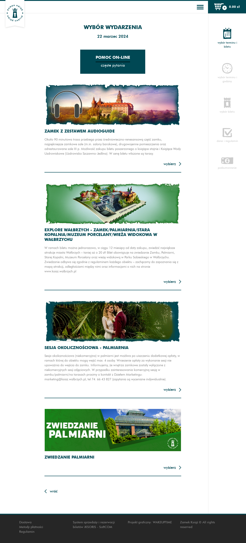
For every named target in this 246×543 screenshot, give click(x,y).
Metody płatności (31, 527)
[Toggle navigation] (200, 7)
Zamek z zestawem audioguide (79, 131)
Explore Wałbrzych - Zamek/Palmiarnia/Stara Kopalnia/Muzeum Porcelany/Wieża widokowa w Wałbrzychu (100, 234)
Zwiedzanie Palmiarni (69, 457)
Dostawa (25, 522)
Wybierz (170, 164)
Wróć (53, 491)
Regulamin (26, 532)
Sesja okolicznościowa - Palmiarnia (86, 347)
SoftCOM (105, 527)
